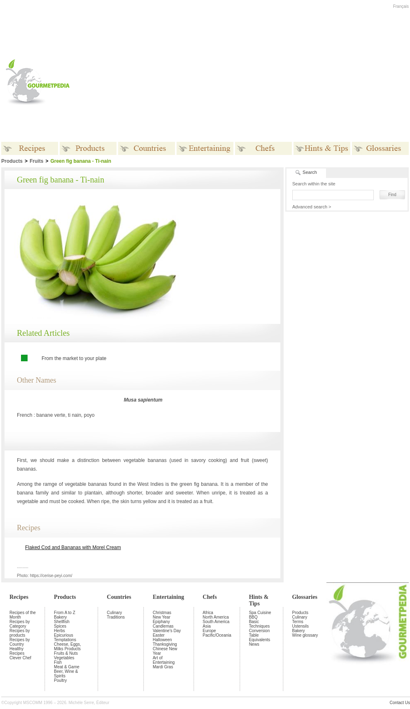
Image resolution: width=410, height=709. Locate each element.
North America (215, 617)
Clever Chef (20, 658)
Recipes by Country (19, 642)
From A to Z (64, 612)
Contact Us (400, 702)
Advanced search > (311, 206)
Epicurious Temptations (65, 637)
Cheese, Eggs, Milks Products (67, 646)
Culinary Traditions (116, 614)
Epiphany (161, 621)
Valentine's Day (167, 630)
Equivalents (259, 639)
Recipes (18, 597)
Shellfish (62, 621)
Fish (58, 662)
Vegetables (64, 658)
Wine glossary (305, 635)
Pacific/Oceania (217, 635)
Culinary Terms (299, 619)
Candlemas (163, 626)
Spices (60, 626)
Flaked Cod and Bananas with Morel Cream (73, 547)
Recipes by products (19, 632)
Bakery (60, 617)
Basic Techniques (259, 623)
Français (401, 6)
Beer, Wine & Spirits (66, 673)
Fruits (36, 161)
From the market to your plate (74, 358)
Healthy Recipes (16, 651)
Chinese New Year (165, 651)
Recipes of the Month (22, 614)
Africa (208, 612)
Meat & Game (66, 667)
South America (216, 621)
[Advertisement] (211, 81)
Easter (159, 635)
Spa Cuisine (260, 612)
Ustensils (300, 626)
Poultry (60, 680)
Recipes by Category (19, 623)
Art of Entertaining (164, 660)
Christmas (162, 612)
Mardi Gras (163, 667)
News (254, 644)
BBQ (253, 617)
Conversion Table (259, 632)
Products (65, 597)
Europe (209, 630)
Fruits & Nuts (66, 653)
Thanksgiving (165, 644)
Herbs (59, 630)
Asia (206, 626)
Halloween (162, 639)
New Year (161, 617)
